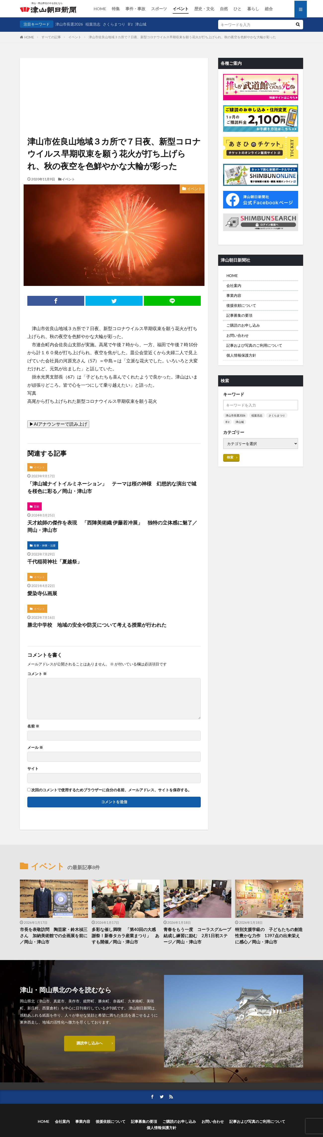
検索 (230, 457)
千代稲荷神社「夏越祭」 (54, 561)
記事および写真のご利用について (254, 345)
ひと (238, 8)
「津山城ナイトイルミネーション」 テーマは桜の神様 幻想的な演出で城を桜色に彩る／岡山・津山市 (111, 487)
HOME (100, 8)
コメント (37, 674)
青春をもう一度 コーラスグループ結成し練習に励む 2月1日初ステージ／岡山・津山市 (197, 935)
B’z (130, 24)
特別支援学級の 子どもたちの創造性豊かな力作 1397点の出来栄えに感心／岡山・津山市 (269, 935)
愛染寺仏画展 (42, 593)
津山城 (140, 24)
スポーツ (159, 8)
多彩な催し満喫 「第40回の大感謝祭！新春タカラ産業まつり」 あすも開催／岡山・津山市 (125, 935)
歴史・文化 (204, 8)
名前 (33, 726)
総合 (269, 8)
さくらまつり (114, 24)
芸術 (36, 506)
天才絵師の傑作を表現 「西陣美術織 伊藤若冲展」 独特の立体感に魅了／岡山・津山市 (112, 526)
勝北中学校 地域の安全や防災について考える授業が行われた (96, 625)
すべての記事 (51, 37)
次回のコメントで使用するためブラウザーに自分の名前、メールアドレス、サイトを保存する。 (111, 790)
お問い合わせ (237, 335)
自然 (224, 8)
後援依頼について (241, 305)
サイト (33, 768)
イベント (181, 8)
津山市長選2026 (69, 24)
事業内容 (233, 295)
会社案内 (233, 285)
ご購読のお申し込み (243, 325)
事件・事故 (135, 8)
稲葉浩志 (92, 24)
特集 (116, 8)
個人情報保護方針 (241, 355)
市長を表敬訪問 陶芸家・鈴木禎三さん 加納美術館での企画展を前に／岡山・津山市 (53, 935)
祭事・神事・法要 (45, 545)
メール (35, 747)
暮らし (253, 8)
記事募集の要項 (239, 315)
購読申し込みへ (90, 1043)
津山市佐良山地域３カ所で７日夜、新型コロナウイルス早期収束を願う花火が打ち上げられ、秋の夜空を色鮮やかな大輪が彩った (182, 37)
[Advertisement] (114, 83)
